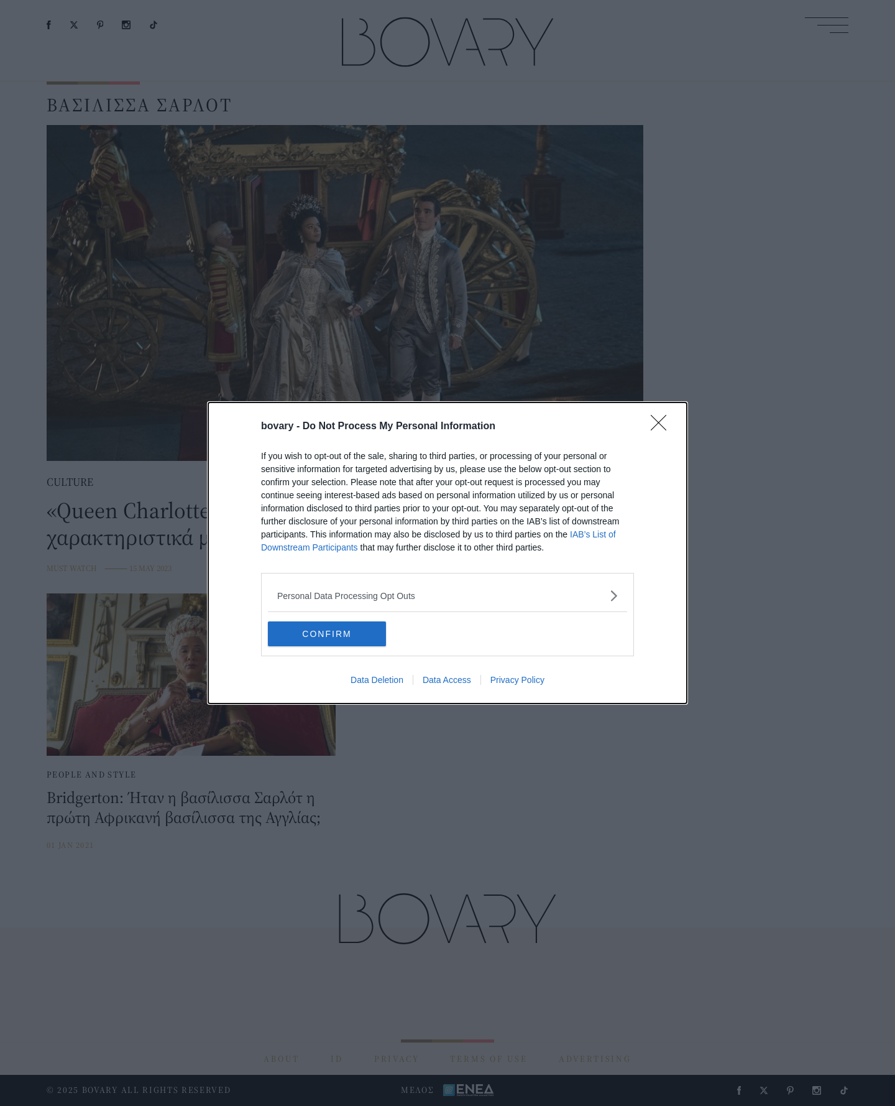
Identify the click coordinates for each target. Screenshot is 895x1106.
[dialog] (447, 553)
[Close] (662, 427)
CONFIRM (326, 634)
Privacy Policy (517, 680)
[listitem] (447, 595)
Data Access (447, 680)
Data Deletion (377, 680)
